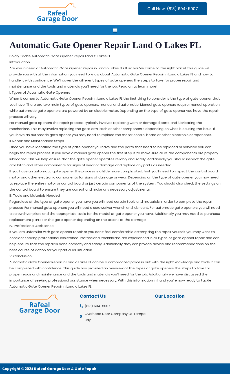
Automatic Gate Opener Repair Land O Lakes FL (71, 56)
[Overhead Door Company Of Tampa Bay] (190, 331)
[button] (115, 30)
